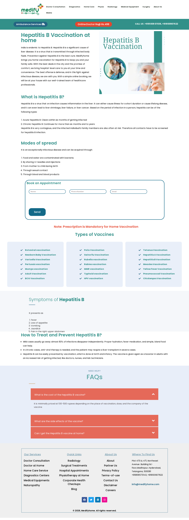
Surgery (146, 7)
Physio (101, 7)
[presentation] (49, 203)
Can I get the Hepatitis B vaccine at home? (59, 435)
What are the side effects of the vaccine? (58, 423)
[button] (94, 396)
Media (49, 13)
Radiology (112, 7)
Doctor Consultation (55, 7)
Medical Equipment (130, 7)
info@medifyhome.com (145, 486)
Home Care (89, 7)
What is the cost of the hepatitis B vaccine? (59, 397)
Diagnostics (74, 7)
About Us (158, 7)
